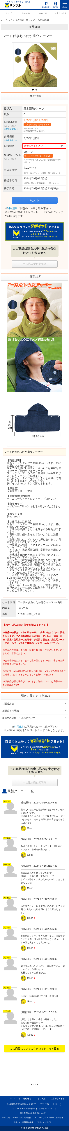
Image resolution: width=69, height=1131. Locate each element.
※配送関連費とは (11, 129)
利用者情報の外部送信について (33, 1113)
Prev (17, 65)
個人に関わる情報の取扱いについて (21, 1104)
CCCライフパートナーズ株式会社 (49, 1118)
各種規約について (46, 1109)
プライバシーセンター (49, 1104)
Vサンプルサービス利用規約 (23, 1109)
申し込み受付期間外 (34, 263)
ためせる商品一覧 (19, 20)
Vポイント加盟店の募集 (23, 1122)
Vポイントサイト (45, 1122)
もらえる (43, 13)
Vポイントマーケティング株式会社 (16, 1118)
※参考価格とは (10, 140)
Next (52, 65)
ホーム (4, 20)
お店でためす (60, 13)
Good (27, 828)
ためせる (26, 13)
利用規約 (12, 208)
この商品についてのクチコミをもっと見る (34, 1048)
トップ (9, 13)
